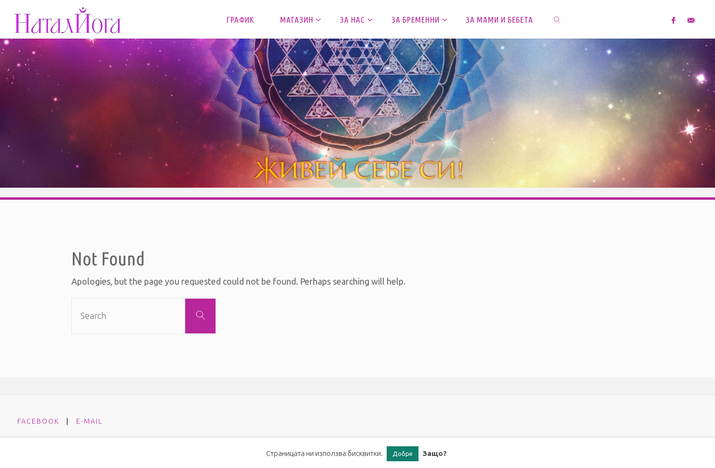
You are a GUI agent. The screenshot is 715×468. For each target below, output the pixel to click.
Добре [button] (402, 453)
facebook (38, 421)
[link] (558, 19)
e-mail (89, 421)
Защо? (434, 453)
